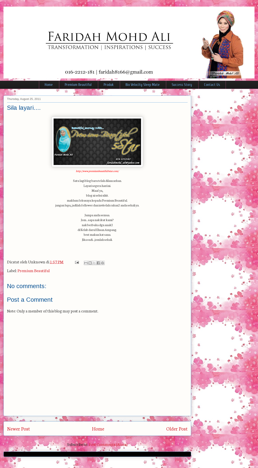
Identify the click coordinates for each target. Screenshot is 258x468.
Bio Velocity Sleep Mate (143, 85)
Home (49, 85)
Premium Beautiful (78, 85)
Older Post (177, 428)
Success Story (182, 85)
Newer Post (18, 428)
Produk (108, 85)
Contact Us (212, 85)
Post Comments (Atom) (108, 444)
